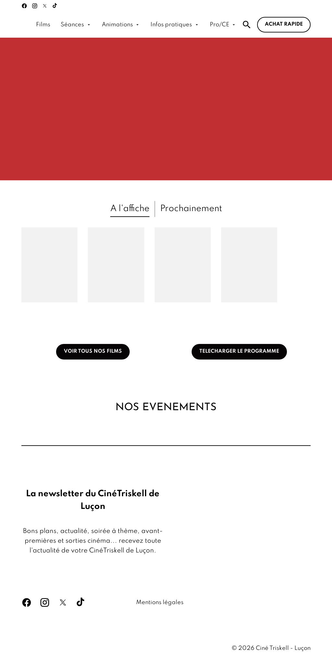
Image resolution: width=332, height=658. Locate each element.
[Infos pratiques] (174, 24)
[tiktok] (55, 6)
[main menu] (136, 24)
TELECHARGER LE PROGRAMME (239, 351)
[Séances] (76, 24)
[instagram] (35, 6)
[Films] (43, 24)
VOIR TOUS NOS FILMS (93, 351)
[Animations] (121, 24)
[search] (247, 24)
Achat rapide (284, 24)
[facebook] (24, 6)
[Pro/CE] (223, 24)
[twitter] (45, 6)
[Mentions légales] (160, 602)
